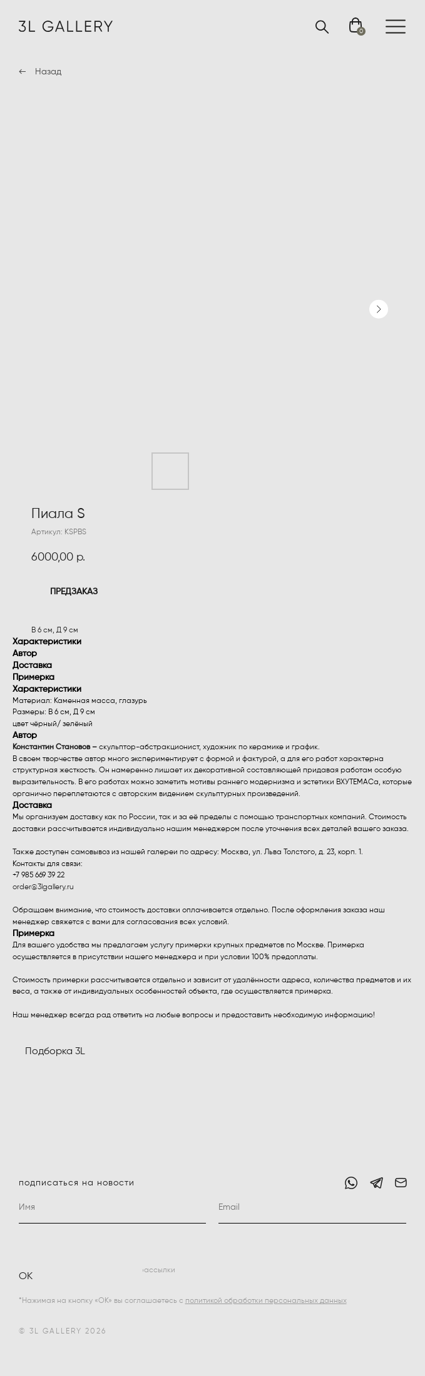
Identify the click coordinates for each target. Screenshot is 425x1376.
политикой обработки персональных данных (266, 1301)
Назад (48, 71)
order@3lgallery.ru (43, 887)
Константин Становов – (55, 747)
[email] (312, 1208)
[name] (113, 1208)
